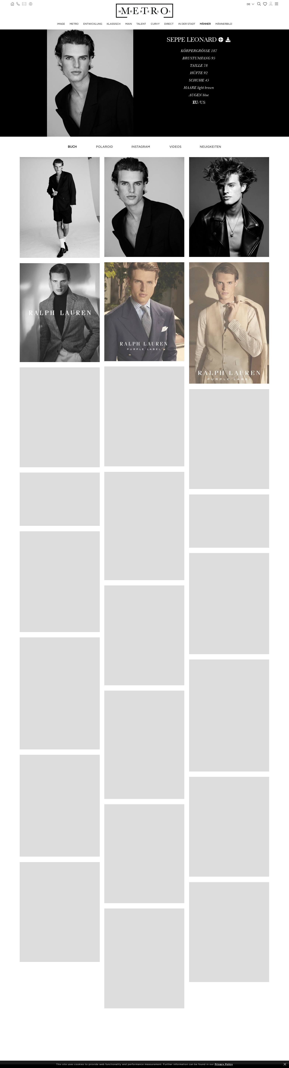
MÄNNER (205, 23)
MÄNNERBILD (223, 23)
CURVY (155, 23)
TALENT (141, 23)
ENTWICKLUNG (92, 23)
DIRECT (168, 23)
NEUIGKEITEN (210, 146)
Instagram (140, 146)
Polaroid (104, 146)
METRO (74, 23)
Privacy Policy (224, 1064)
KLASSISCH (114, 23)
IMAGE (61, 23)
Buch (72, 146)
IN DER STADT (186, 23)
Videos (175, 146)
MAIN (128, 23)
